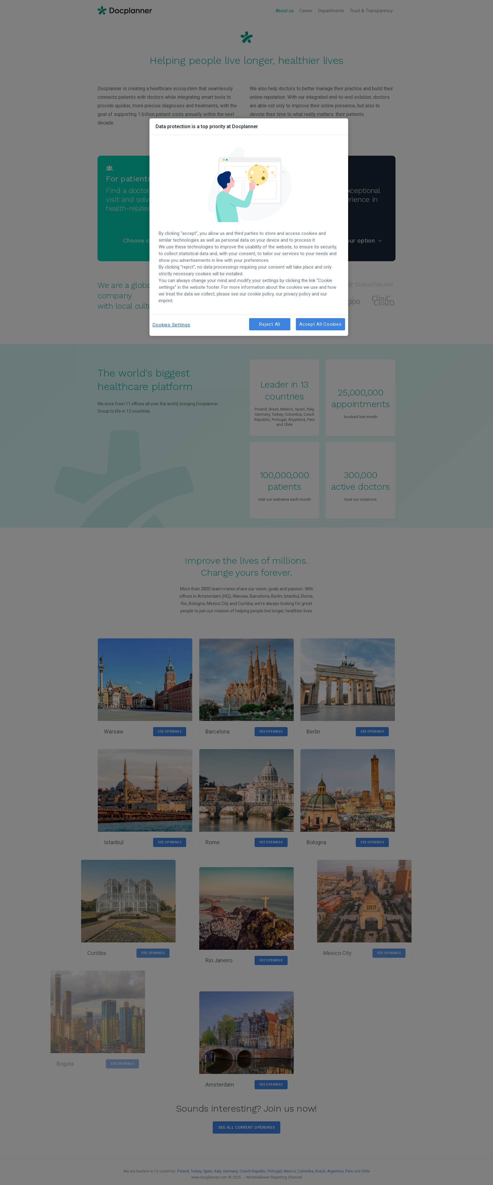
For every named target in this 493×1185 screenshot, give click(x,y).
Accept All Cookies (320, 324)
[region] (248, 227)
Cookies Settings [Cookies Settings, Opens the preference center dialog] (171, 325)
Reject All (269, 324)
